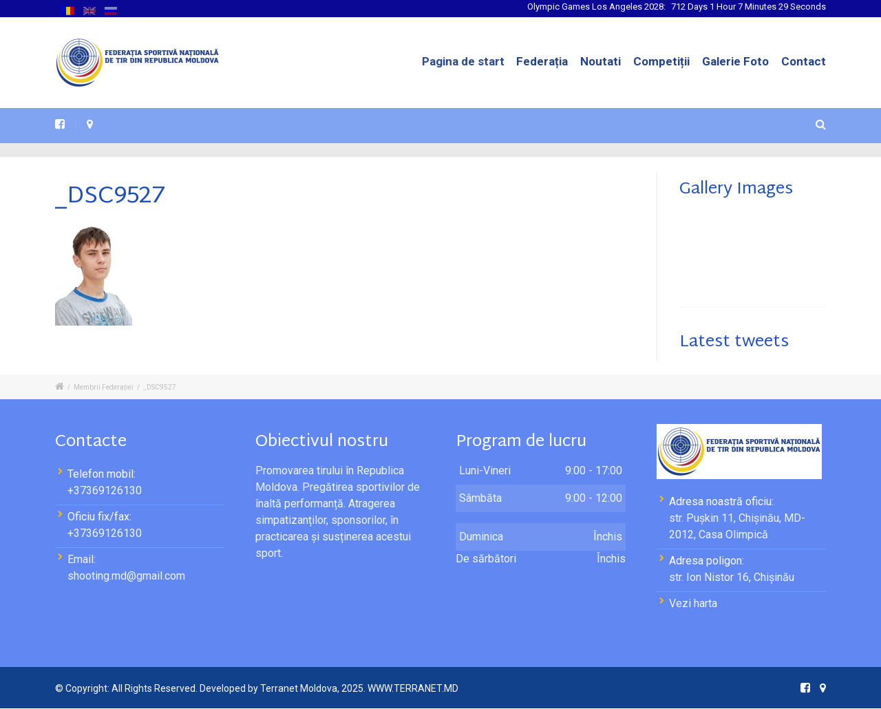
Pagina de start (474, 61)
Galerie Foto (735, 61)
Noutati (600, 61)
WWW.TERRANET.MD (413, 688)
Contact (803, 61)
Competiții (661, 61)
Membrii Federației (104, 387)
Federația (545, 61)
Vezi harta (693, 603)
